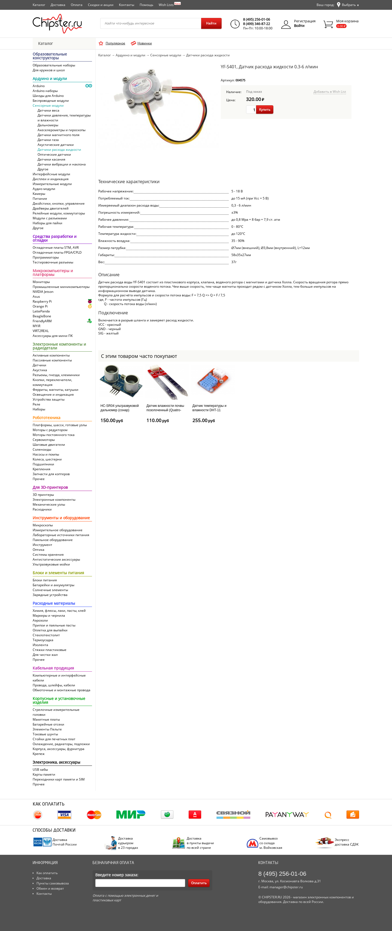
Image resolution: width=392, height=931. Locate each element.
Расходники (42, 509)
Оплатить (199, 883)
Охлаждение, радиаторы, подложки (61, 744)
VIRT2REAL (41, 330)
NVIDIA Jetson (43, 291)
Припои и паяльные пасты (54, 625)
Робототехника (46, 418)
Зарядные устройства (50, 594)
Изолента (40, 645)
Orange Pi (40, 306)
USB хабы (40, 769)
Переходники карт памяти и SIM (59, 779)
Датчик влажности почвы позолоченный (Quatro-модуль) (165, 410)
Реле (36, 404)
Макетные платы (46, 719)
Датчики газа (48, 139)
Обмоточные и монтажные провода (61, 690)
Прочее (39, 479)
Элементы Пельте (47, 729)
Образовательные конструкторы (50, 56)
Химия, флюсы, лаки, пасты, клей (59, 610)
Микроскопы (43, 525)
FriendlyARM (42, 321)
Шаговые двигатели (49, 444)
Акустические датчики (56, 144)
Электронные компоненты (54, 499)
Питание (40, 198)
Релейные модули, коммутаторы (59, 213)
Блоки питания (45, 580)
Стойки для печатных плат (54, 739)
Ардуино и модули (50, 79)
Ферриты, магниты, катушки (55, 389)
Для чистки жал (45, 654)
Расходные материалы (54, 603)
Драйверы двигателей (51, 208)
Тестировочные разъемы (53, 262)
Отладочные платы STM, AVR (56, 247)
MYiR (36, 326)
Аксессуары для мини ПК (53, 335)
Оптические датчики (54, 154)
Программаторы (46, 257)
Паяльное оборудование (53, 539)
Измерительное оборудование (57, 530)
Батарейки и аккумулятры (53, 585)
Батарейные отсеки (48, 724)
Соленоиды (42, 449)
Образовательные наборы (54, 65)
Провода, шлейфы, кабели (54, 685)
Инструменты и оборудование (61, 518)
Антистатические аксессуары (56, 559)
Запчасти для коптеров (51, 474)
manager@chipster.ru (286, 887)
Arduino (39, 86)
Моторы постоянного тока (54, 434)
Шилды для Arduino (48, 95)
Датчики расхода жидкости (59, 149)
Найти (211, 23)
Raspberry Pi (42, 301)
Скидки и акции (101, 4)
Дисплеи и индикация (51, 179)
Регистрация (305, 21)
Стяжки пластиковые (49, 649)
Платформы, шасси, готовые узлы (60, 425)
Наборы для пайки (47, 223)
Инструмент (42, 544)
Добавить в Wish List (330, 91)
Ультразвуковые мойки (51, 564)
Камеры (39, 193)
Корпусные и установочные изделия (59, 701)
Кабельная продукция (53, 668)
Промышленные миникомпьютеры (61, 286)
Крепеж (39, 753)
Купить (264, 109)
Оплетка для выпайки (50, 630)
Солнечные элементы (50, 590)
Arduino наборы (45, 90)
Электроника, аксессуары (56, 762)
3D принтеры (43, 494)
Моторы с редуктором (50, 430)
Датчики (39, 365)
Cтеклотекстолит (46, 635)
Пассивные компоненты (52, 360)
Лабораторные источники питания (61, 535)
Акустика (40, 370)
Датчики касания (51, 159)
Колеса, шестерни (47, 459)
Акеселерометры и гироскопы (61, 130)
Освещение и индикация (53, 394)
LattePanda (41, 311)
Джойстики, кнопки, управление (59, 203)
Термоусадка (43, 640)
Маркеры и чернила (49, 615)
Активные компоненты (51, 355)
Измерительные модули (52, 184)
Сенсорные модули (48, 105)
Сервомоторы (44, 439)
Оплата (76, 4)
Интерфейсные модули (51, 174)
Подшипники (43, 464)
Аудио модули (44, 188)
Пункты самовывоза (52, 883)
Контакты (126, 4)
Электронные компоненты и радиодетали (59, 346)
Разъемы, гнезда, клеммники (56, 375)
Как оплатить (47, 873)
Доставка (58, 4)
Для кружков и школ (49, 70)
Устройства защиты (49, 399)
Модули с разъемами (50, 218)
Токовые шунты (45, 734)
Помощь (146, 4)
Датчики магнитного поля (58, 135)
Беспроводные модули (51, 100)
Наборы (39, 409)
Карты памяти (44, 774)
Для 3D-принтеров (50, 488)
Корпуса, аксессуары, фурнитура (58, 748)
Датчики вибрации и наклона (62, 164)
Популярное (115, 43)
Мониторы (41, 281)
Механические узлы (49, 504)
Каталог (39, 4)
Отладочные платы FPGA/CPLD (57, 252)
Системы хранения (48, 554)
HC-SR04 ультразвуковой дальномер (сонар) (119, 408)
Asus (36, 296)
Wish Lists (170, 4)
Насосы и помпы (46, 454)
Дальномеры (48, 125)
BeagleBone (42, 316)
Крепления (41, 469)
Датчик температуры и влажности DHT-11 (209, 408)
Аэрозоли (40, 620)
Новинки (144, 43)
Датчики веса (48, 110)
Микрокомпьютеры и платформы (53, 273)
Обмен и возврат (50, 888)
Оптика (38, 549)
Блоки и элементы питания (58, 573)
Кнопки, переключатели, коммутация (52, 382)
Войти (299, 25)
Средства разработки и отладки (54, 239)
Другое (43, 169)
